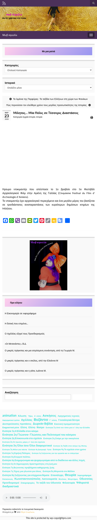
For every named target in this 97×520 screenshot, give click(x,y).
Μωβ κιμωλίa (9, 34)
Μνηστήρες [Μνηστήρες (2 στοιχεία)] (73, 479)
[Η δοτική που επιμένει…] (48, 320)
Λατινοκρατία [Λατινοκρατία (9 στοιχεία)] (49, 478)
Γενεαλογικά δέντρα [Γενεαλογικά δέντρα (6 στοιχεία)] (69, 420)
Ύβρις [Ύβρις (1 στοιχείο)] (30, 416)
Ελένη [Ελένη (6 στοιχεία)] (24, 427)
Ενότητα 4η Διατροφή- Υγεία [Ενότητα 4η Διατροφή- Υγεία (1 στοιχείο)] (39, 449)
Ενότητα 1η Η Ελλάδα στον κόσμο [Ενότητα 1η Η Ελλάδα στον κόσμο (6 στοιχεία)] (20, 431)
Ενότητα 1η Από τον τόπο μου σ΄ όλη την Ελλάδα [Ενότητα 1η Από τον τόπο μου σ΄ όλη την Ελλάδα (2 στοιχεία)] (68, 427)
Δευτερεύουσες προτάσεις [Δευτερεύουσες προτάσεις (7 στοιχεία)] (16, 423)
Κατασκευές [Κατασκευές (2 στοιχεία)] (7, 479)
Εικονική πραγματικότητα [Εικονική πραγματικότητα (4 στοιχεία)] (67, 424)
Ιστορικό (10, 82)
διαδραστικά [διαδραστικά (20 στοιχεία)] (10, 486)
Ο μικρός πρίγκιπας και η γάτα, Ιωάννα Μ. (25, 370)
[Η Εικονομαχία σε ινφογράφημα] (48, 310)
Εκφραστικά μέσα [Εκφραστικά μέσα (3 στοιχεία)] (10, 427)
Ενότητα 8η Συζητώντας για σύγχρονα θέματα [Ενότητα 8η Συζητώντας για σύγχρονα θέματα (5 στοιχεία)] (25, 475)
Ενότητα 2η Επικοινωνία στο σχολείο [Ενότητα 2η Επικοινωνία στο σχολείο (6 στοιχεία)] (22, 438)
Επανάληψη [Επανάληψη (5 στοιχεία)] (57, 475)
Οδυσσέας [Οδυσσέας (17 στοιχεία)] (86, 478)
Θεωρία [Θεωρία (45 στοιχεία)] (70, 475)
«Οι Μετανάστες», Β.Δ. (15, 343)
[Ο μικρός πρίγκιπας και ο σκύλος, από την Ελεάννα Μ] (48, 357)
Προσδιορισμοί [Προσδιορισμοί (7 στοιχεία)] (10, 482)
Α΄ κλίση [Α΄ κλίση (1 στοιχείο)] (37, 416)
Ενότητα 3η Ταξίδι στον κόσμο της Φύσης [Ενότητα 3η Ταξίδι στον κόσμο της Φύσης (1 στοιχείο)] (70, 446)
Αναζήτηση (11, 392)
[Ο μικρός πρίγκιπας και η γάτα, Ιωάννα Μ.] (48, 367)
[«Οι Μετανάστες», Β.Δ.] (48, 340)
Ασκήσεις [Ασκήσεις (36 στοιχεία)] (49, 415)
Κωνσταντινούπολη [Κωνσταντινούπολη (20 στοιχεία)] (27, 478)
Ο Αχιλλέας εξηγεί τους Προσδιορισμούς (25, 333)
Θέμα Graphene (27, 512)
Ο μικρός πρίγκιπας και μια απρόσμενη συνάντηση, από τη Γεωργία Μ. (40, 350)
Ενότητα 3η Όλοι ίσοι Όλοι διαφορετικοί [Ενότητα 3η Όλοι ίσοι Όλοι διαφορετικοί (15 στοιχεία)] (27, 445)
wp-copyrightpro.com (60, 518)
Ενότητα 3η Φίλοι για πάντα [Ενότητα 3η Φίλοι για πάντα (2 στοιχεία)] (14, 449)
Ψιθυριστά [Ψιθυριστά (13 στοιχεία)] (82, 482)
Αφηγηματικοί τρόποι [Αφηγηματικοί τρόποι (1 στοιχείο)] (11, 420)
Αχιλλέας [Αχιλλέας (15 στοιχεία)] (26, 419)
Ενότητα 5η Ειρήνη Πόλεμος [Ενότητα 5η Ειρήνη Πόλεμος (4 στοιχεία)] (16, 453)
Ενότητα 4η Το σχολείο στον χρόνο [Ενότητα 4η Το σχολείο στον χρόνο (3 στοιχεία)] (69, 449)
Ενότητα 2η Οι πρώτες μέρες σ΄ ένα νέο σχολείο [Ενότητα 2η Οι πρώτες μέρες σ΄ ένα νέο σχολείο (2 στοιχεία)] (23, 442)
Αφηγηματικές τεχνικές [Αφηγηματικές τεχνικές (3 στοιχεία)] (68, 416)
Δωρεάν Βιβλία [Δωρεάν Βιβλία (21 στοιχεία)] (43, 423)
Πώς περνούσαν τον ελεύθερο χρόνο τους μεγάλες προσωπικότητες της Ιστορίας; (46, 105)
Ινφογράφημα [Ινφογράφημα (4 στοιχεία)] (84, 475)
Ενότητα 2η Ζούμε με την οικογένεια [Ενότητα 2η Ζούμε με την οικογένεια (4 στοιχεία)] (61, 438)
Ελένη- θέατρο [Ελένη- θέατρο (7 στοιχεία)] (36, 427)
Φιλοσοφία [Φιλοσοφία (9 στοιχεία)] (68, 482)
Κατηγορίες (12, 65)
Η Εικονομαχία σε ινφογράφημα (20, 313)
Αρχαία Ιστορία (29, 117)
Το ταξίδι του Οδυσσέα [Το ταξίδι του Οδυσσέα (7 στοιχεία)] (48, 482)
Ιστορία (39, 117)
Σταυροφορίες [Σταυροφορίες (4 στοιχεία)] (28, 482)
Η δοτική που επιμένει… (16, 323)
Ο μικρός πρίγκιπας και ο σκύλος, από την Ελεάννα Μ (31, 360)
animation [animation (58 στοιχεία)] (9, 415)
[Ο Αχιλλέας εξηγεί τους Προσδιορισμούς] (48, 330)
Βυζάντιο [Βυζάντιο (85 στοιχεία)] (41, 419)
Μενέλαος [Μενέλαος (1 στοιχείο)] (62, 479)
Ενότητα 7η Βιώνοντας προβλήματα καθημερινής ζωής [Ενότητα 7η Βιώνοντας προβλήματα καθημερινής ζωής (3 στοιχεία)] (28, 467)
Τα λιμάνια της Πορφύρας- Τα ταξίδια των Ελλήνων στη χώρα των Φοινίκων (50, 99)
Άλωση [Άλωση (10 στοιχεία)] (22, 415)
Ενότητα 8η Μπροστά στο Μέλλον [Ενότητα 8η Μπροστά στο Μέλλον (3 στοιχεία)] (59, 471)
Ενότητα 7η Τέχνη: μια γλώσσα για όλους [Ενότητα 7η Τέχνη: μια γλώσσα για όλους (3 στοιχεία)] (21, 471)
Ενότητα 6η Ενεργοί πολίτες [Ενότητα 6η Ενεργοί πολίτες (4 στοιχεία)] (16, 456)
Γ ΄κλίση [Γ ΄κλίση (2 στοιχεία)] (53, 420)
